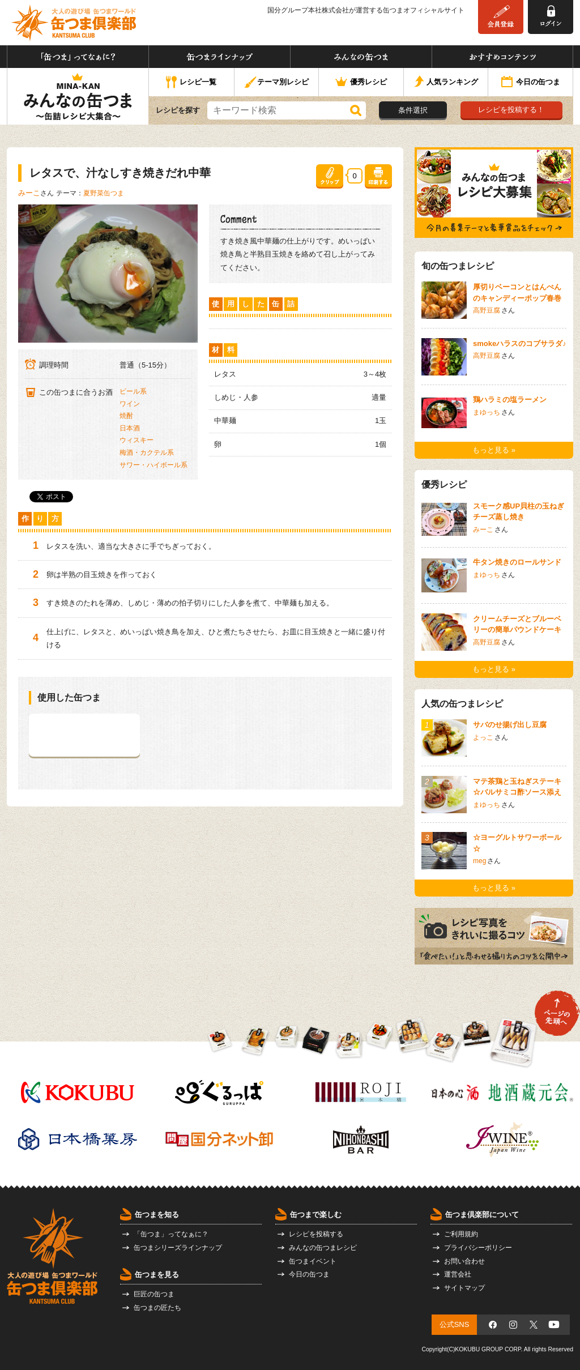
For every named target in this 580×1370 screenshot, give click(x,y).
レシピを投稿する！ (511, 109)
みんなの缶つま (361, 56)
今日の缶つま (530, 82)
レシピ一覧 (191, 82)
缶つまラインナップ (219, 56)
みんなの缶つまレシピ (323, 1248)
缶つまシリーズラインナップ (178, 1248)
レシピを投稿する (316, 1234)
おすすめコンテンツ (502, 56)
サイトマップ (464, 1288)
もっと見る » (493, 450)
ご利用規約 (461, 1234)
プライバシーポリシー (478, 1248)
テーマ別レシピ (276, 82)
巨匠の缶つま (154, 1294)
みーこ (29, 193)
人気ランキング (446, 82)
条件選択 (413, 110)
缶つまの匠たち (157, 1308)
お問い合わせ (464, 1261)
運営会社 (457, 1274)
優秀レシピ (361, 82)
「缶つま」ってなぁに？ (77, 56)
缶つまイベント (312, 1261)
